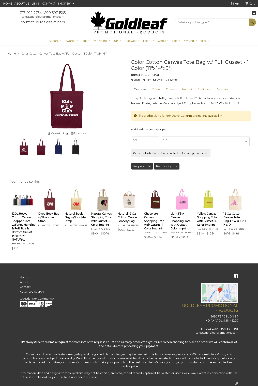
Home (24, 277)
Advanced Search (32, 291)
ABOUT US (21, 3)
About (24, 282)
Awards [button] (70, 40)
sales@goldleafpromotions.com (43, 16)
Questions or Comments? (37, 298)
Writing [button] (189, 40)
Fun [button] (115, 40)
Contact (25, 287)
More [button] (203, 40)
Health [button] (147, 40)
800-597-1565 (55, 13)
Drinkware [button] (100, 40)
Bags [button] (84, 40)
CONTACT (49, 3)
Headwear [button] (131, 40)
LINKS (36, 3)
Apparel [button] (54, 40)
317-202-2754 (31, 13)
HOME (7, 3)
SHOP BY (64, 3)
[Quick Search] (211, 22)
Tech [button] (175, 40)
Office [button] (162, 40)
